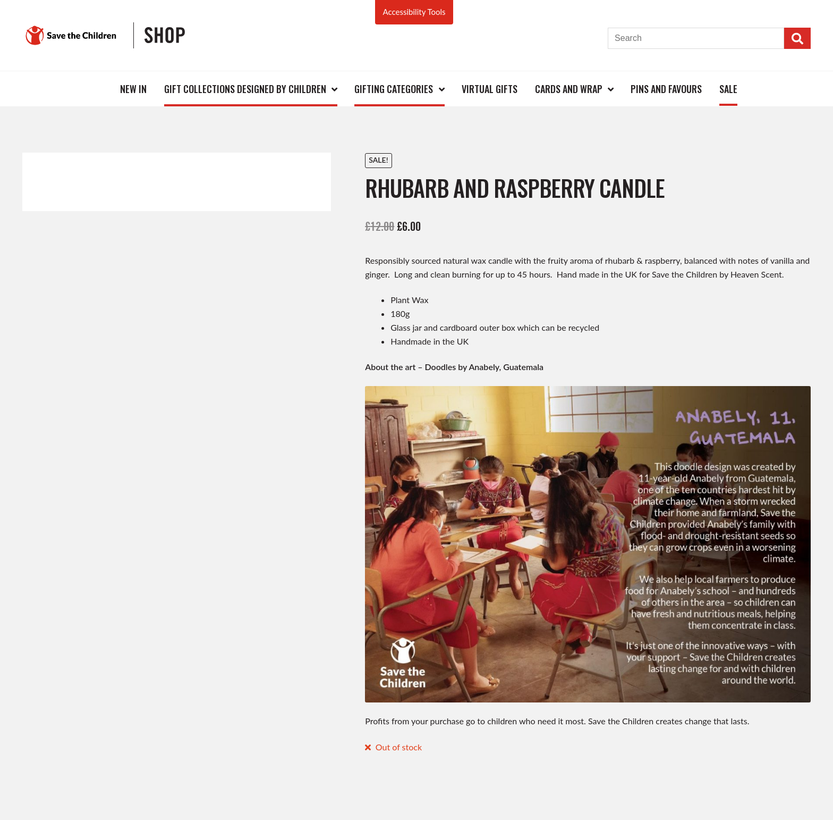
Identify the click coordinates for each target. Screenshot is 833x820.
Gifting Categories (393, 89)
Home (95, 88)
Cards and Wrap (568, 89)
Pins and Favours (666, 89)
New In (133, 89)
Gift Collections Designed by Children (245, 89)
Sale (728, 89)
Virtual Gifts (489, 89)
